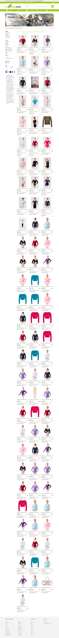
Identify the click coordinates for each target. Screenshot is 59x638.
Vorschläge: (18, 31)
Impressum (45, 621)
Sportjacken (20, 628)
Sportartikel (21, 10)
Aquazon (32, 621)
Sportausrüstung (7, 635)
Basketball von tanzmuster (9, 92)
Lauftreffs (19, 635)
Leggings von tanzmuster (44, 31)
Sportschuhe (7, 631)
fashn (32, 635)
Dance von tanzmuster (9, 93)
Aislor (6, 53)
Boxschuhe (7, 621)
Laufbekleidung (31, 10)
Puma (32, 628)
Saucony (32, 626)
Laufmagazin (11, 10)
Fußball (6, 625)
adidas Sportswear (8, 50)
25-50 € (12, 67)
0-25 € (6, 67)
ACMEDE (6, 43)
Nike (31, 630)
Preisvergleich (20, 630)
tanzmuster (7, 56)
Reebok (32, 631)
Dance (9, 12)
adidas (6, 46)
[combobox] (31, 6)
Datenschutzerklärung (47, 623)
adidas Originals (8, 47)
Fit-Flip (19, 631)
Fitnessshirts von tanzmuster (35, 31)
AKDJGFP (6, 55)
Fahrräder (50, 10)
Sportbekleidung (7, 633)
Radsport (19, 621)
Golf (6, 626)
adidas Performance (8, 49)
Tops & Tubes (7, 37)
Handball (19, 623)
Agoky (6, 52)
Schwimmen (20, 626)
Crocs (32, 633)
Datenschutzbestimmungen (38, 0)
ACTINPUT (7, 44)
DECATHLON (20, 633)
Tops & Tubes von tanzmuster (26, 31)
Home (6, 12)
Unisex (8, 62)
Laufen (6, 623)
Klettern (19, 625)
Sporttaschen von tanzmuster (26, 33)
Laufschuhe (41, 10)
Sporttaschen (7, 35)
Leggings (6, 34)
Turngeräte (7, 630)
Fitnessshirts (7, 32)
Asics (31, 623)
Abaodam (7, 41)
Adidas (32, 625)
